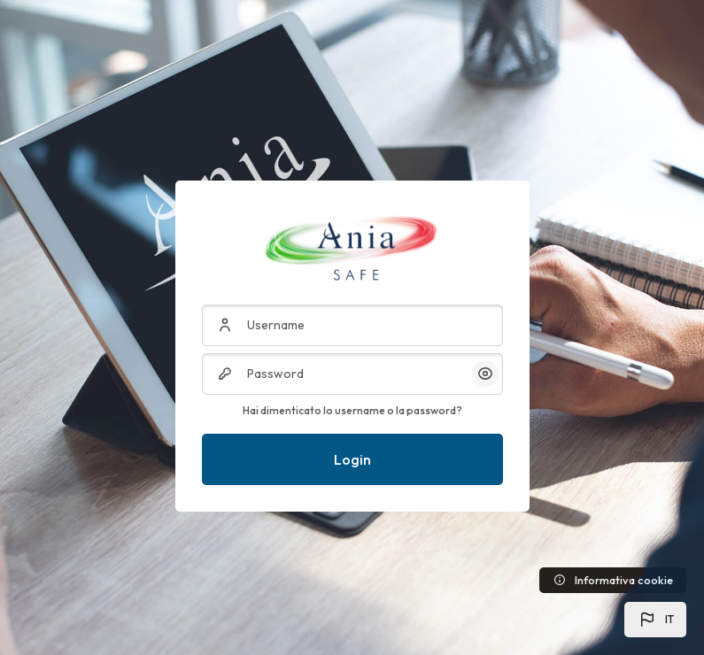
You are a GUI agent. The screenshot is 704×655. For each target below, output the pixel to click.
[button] (655, 619)
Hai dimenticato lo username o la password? (352, 410)
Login (352, 459)
